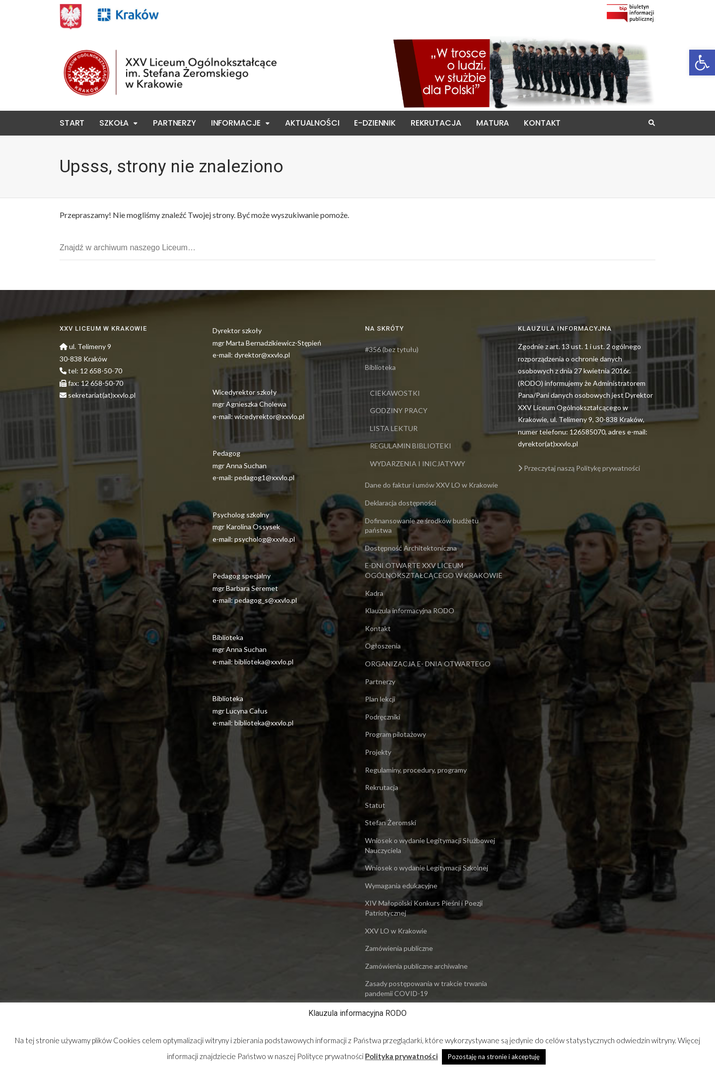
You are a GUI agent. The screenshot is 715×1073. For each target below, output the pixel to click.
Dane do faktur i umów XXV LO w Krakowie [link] (431, 485)
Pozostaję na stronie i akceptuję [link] (494, 1057)
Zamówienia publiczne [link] (399, 948)
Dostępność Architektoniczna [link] (411, 548)
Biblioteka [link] (380, 367)
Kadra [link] (374, 593)
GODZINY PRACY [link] (399, 410)
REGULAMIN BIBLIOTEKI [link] (410, 445)
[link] (702, 62)
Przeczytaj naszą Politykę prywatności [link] (579, 468)
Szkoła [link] (114, 123)
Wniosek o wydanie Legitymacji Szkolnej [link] (426, 867)
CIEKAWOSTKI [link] (395, 393)
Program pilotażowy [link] (395, 734)
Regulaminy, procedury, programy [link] (416, 770)
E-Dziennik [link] (374, 123)
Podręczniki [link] (382, 717)
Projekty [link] (378, 752)
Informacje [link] (236, 123)
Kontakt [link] (542, 123)
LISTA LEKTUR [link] (394, 428)
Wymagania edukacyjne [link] (401, 885)
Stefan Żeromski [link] (390, 822)
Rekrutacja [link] (436, 123)
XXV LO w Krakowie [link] (396, 931)
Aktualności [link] (312, 123)
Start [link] (72, 123)
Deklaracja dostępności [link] (400, 503)
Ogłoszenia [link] (383, 646)
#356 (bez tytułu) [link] (392, 349)
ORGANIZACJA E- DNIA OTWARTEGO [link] (428, 663)
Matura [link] (492, 123)
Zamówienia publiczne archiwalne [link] (416, 966)
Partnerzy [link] (174, 123)
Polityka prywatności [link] (401, 1056)
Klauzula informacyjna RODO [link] (409, 610)
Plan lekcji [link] (380, 699)
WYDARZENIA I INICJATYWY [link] (417, 463)
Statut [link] (375, 805)
